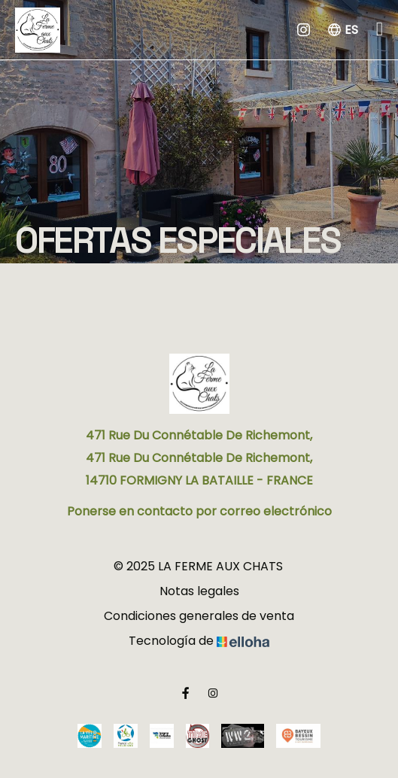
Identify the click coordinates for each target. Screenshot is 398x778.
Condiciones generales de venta (199, 616)
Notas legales (199, 591)
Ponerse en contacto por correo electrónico (199, 511)
